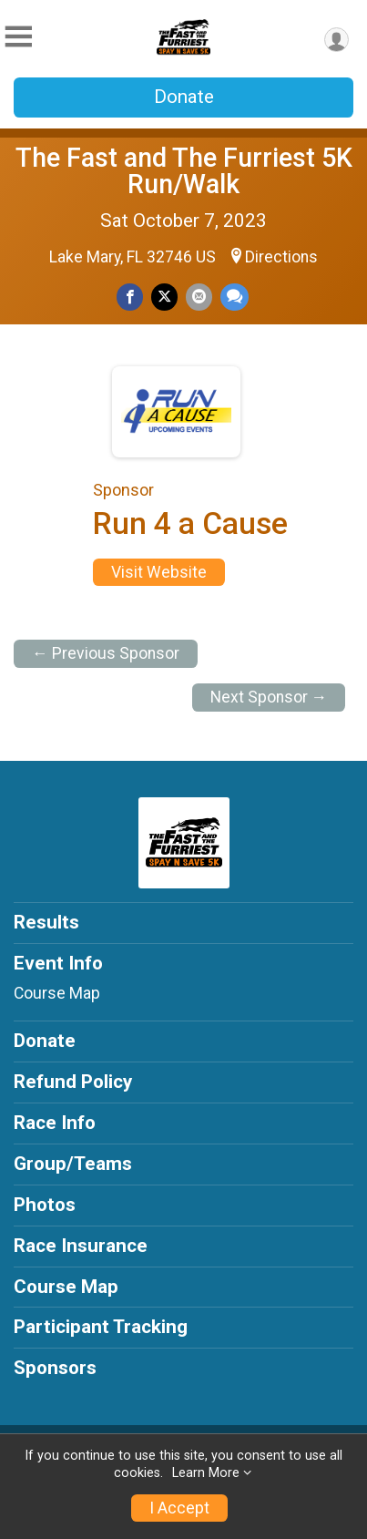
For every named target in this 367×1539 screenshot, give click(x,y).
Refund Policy (73, 1082)
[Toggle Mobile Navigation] (18, 37)
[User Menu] (336, 39)
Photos (45, 1205)
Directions (281, 257)
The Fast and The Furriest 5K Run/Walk (183, 171)
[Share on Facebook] (130, 296)
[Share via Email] (199, 296)
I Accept (179, 1508)
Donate (184, 97)
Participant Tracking (101, 1327)
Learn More (206, 1473)
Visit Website (159, 572)
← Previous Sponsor (105, 653)
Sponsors (55, 1368)
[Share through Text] (234, 296)
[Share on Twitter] (164, 296)
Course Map (57, 993)
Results (46, 922)
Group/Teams (73, 1164)
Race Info (55, 1123)
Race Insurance (81, 1246)
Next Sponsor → (269, 697)
